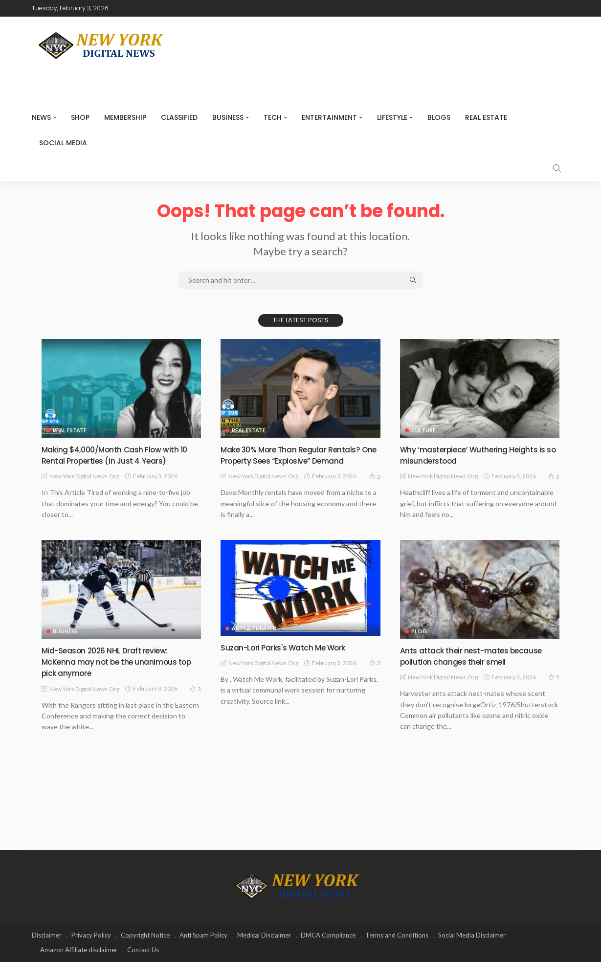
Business (228, 117)
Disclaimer (47, 935)
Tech (273, 117)
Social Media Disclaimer (472, 935)
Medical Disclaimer (264, 935)
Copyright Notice (145, 935)
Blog (419, 631)
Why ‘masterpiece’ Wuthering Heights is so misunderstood (479, 455)
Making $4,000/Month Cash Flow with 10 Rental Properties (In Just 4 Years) (117, 455)
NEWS (41, 117)
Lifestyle (392, 117)
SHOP (80, 117)
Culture (423, 430)
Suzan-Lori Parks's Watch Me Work (291, 647)
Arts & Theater (254, 628)
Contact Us (143, 950)
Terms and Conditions (396, 935)
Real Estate (486, 117)
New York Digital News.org (84, 476)
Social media (63, 143)
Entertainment (329, 117)
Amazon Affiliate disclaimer (78, 950)
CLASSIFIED (179, 117)
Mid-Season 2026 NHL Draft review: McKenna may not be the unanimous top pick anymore (116, 661)
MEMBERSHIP (125, 117)
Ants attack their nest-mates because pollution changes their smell (479, 656)
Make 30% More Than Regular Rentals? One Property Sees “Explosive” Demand (299, 455)
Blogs (438, 117)
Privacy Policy (91, 935)
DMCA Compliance (328, 935)
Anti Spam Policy (203, 935)
